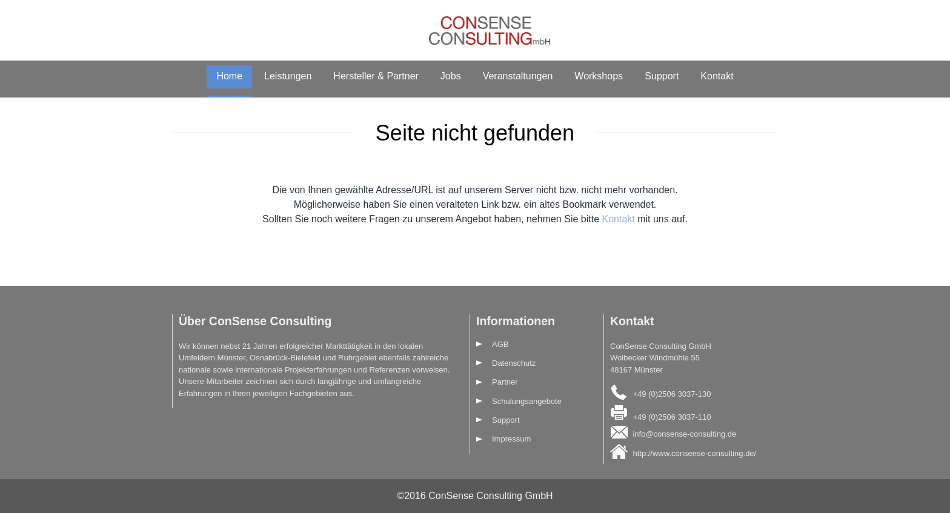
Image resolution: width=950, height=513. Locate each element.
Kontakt (716, 76)
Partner (505, 381)
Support (662, 76)
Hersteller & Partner (376, 76)
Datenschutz (514, 363)
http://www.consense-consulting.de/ (694, 453)
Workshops (598, 76)
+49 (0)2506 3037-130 (672, 394)
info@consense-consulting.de (684, 433)
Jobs (450, 76)
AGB (500, 344)
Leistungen (287, 76)
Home (229, 76)
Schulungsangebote (527, 401)
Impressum (511, 438)
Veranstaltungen (518, 76)
